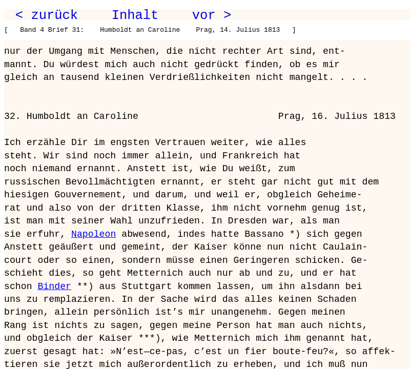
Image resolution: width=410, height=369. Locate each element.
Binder (54, 286)
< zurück (46, 15)
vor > (211, 15)
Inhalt (135, 15)
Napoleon (93, 234)
